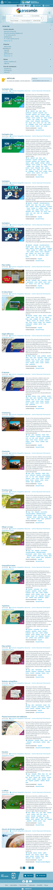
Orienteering (6, 413)
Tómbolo (47, 320)
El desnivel (5, 372)
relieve (45, 117)
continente (28, 117)
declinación (32, 436)
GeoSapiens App (7, 89)
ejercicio (40, 324)
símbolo (40, 282)
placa (42, 168)
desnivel (49, 356)
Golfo (49, 122)
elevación (33, 775)
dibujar (28, 518)
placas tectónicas (45, 121)
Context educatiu (8, 29)
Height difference (8, 334)
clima (33, 858)
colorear (33, 518)
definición (28, 854)
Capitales (37, 116)
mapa (45, 113)
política (46, 119)
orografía (29, 779)
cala (46, 319)
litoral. (27, 319)
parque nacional (46, 124)
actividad (35, 324)
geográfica (34, 631)
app (37, 111)
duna (27, 322)
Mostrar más (7, 40)
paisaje (45, 126)
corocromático (44, 512)
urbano (46, 740)
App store (30, 875)
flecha (30, 322)
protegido (32, 126)
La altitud (5, 791)
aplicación (33, 111)
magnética (38, 436)
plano (39, 280)
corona (27, 436)
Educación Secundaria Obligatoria (43, 747)
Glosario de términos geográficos (13, 829)
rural (42, 126)
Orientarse (28, 361)
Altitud (29, 356)
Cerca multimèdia (34, 16)
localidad (46, 592)
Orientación (6, 451)
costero (38, 122)
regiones (27, 116)
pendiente (43, 356)
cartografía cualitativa (30, 513)
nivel (39, 283)
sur (36, 359)
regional (37, 126)
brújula (45, 357)
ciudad (36, 124)
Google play (42, 875)
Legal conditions (13, 885)
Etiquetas (6, 44)
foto (44, 322)
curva (35, 283)
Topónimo (30, 589)
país (39, 114)
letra (42, 589)
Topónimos (5, 606)
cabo (45, 122)
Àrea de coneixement (9, 66)
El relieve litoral (7, 292)
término (40, 853)
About (6, 885)
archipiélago (31, 124)
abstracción (40, 517)
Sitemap (46, 885)
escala (36, 282)
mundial (38, 117)
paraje (42, 594)
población (28, 594)
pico (42, 122)
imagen (40, 322)
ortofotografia (29, 324)
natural (27, 126)
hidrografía (37, 121)
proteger (45, 171)
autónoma (34, 114)
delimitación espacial (40, 513)
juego (40, 111)
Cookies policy (32, 885)
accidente (47, 317)
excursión (47, 361)
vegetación (38, 858)
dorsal (30, 122)
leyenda (46, 517)
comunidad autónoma (44, 203)
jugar (44, 111)
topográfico (44, 280)
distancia (34, 356)
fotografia (48, 322)
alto (47, 774)
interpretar (47, 283)
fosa (27, 122)
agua (49, 594)
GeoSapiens (6, 181)
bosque (41, 361)
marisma (34, 320)
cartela (44, 282)
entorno (44, 315)
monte (37, 361)
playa (31, 319)
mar (40, 317)
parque (50, 171)
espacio (39, 591)
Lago (33, 119)
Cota (42, 283)
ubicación (45, 591)
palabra (46, 597)
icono (48, 673)
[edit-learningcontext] (38, 21)
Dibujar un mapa (7, 527)
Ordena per (34, 78)
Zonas (40, 124)
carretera (28, 596)
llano (27, 777)
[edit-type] (15, 21)
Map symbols (6, 646)
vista (27, 597)
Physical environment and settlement (14, 717)
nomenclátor (36, 589)
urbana (42, 856)
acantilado (35, 319)
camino (37, 362)
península (42, 320)
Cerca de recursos (18, 16)
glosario (35, 853)
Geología (35, 315)
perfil (47, 775)
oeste (42, 359)
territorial (37, 856)
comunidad (28, 114)
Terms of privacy (22, 885)
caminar (42, 362)
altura (43, 774)
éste (39, 359)
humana (37, 854)
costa (34, 122)
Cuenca (32, 121)
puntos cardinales (46, 436)
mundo (33, 117)
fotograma (47, 596)
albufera (28, 320)
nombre (45, 589)
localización (28, 592)
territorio (48, 116)
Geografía (35, 113)
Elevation (5, 752)
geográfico (28, 591)
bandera (27, 121)
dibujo (50, 517)
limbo (47, 434)
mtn (26, 283)
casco (50, 740)
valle (39, 777)
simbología (29, 517)
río (41, 117)
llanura (30, 777)
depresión (44, 779)
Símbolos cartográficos (9, 681)
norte (49, 282)
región (47, 114)
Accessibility (39, 885)
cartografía (40, 113)
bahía (43, 319)
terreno (27, 362)
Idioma (5, 59)
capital (32, 116)
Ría (40, 319)
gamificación (28, 113)
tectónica (47, 168)
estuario (35, 322)
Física (42, 119)
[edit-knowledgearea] (27, 21)
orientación (47, 359)
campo (33, 361)
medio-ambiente (36, 742)
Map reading (6, 265)
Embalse (37, 119)
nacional (28, 173)
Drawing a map (7, 490)
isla (26, 124)
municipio (42, 116)
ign (28, 111)
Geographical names (8, 565)
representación (30, 282)
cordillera (29, 119)
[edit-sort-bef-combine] (41, 81)
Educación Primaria (40, 130)
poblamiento (30, 740)
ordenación (28, 743)
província (43, 114)
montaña (50, 117)
